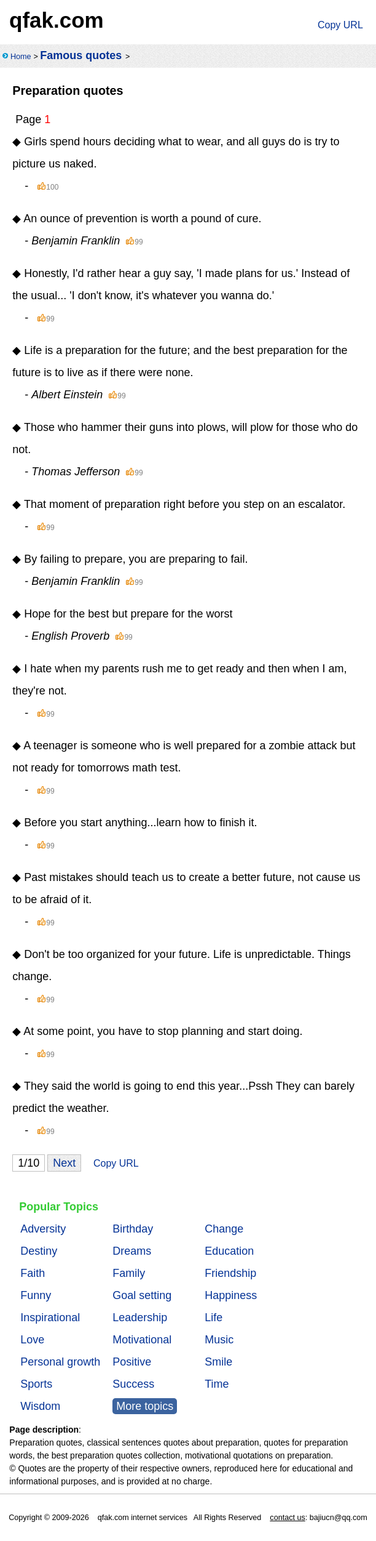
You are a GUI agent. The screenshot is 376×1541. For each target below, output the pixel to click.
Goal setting (141, 1295)
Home (20, 56)
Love (32, 1340)
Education (229, 1251)
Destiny (38, 1251)
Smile (218, 1362)
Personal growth (60, 1362)
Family (128, 1273)
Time (217, 1384)
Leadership (139, 1317)
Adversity (43, 1229)
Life (213, 1317)
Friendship (230, 1273)
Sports (36, 1384)
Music (219, 1340)
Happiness (231, 1295)
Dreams (131, 1251)
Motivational (141, 1340)
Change (224, 1229)
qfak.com (56, 20)
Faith (32, 1273)
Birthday (132, 1229)
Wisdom (40, 1406)
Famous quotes (81, 55)
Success (133, 1384)
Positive (131, 1362)
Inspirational (50, 1317)
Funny (35, 1295)
